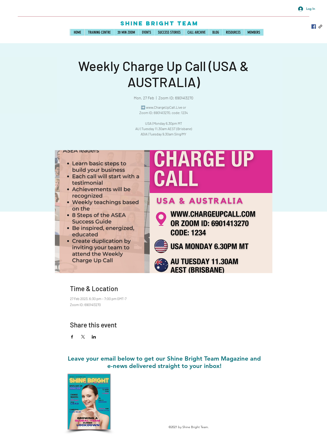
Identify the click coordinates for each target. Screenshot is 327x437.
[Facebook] (313, 26)
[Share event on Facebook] (72, 337)
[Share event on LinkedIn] (94, 337)
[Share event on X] (83, 337)
